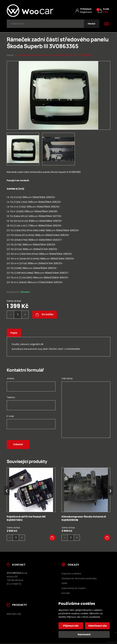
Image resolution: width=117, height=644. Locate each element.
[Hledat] (91, 23)
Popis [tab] (14, 332)
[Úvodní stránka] (30, 10)
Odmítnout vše (97, 625)
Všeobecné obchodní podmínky (79, 578)
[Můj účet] (83, 10)
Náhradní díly (14, 614)
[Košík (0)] (103, 10)
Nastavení (84, 634)
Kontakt (66, 593)
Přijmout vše (71, 625)
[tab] (58, 236)
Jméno (10, 378)
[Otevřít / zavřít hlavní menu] (106, 24)
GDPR (64, 583)
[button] (52, 537)
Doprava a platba (71, 573)
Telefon (11, 397)
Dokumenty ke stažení (74, 588)
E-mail (10, 416)
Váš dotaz (67, 378)
